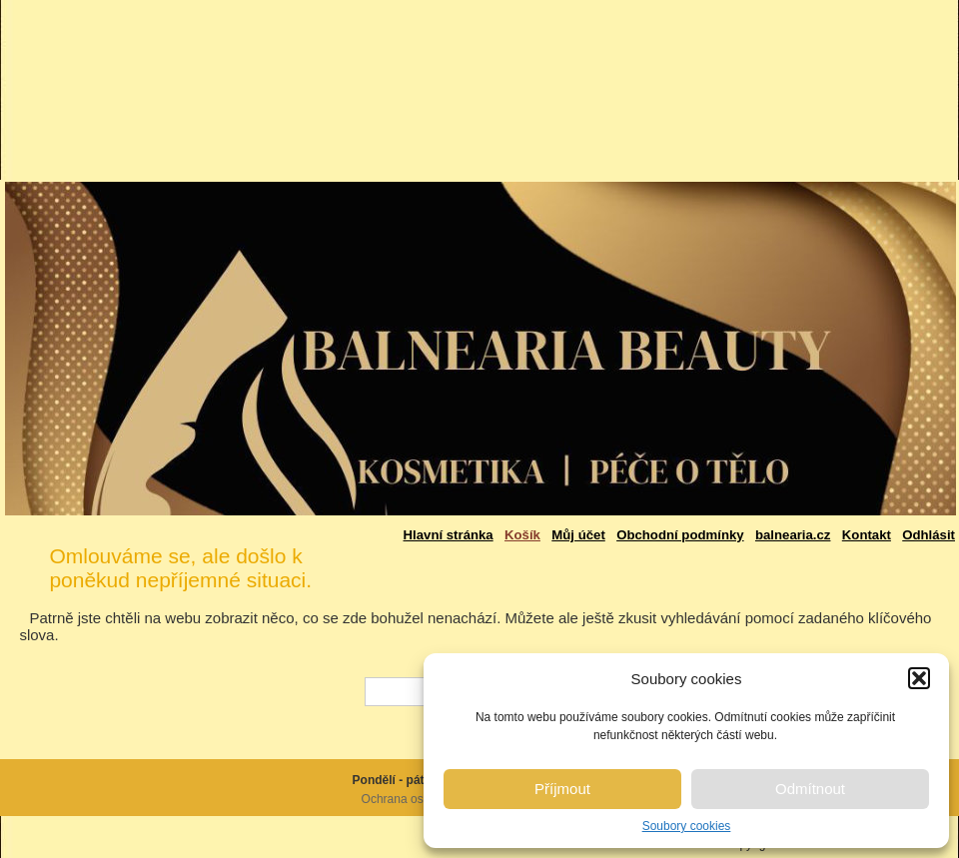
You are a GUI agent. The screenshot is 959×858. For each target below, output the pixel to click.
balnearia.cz (793, 534)
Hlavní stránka (448, 534)
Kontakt (866, 534)
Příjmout (562, 788)
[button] (919, 678)
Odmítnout (810, 788)
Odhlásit (928, 534)
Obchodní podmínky (679, 534)
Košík (522, 534)
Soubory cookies (686, 826)
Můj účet (577, 534)
